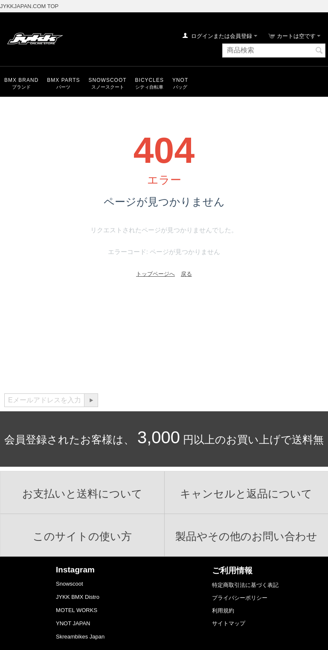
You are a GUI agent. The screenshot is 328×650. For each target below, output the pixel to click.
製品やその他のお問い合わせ (246, 536)
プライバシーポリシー (239, 598)
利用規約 (223, 610)
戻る (186, 274)
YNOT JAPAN (73, 623)
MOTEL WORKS (76, 610)
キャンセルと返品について (246, 494)
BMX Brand (21, 80)
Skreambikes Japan (80, 636)
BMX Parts (63, 80)
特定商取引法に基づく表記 (245, 585)
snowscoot (108, 80)
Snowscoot (69, 584)
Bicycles (149, 80)
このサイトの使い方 (82, 536)
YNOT (180, 80)
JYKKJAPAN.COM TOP (29, 6)
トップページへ (155, 274)
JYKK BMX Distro (77, 597)
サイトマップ (228, 623)
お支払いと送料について (82, 494)
